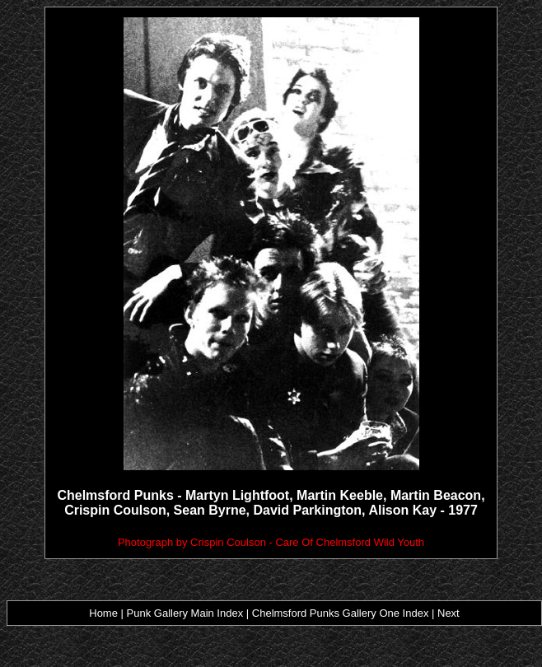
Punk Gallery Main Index (186, 613)
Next (448, 613)
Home (103, 613)
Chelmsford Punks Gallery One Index (340, 613)
